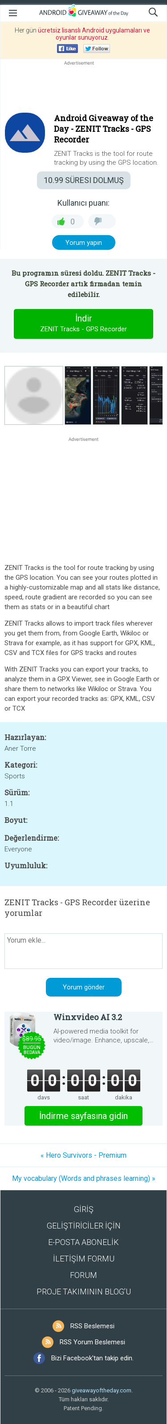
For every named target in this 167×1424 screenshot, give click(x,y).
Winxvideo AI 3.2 (87, 1017)
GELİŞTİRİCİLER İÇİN (84, 1225)
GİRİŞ (84, 1209)
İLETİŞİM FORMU (83, 1258)
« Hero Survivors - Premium (83, 1155)
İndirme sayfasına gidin (83, 1116)
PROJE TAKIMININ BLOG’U (84, 1291)
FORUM (83, 1275)
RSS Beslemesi (92, 1326)
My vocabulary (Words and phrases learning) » (83, 1178)
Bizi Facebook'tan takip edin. (92, 1358)
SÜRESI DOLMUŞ (84, 180)
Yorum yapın (83, 243)
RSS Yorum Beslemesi (92, 1342)
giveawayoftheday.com (101, 1390)
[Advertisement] (83, 88)
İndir (84, 323)
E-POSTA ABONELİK (83, 1242)
